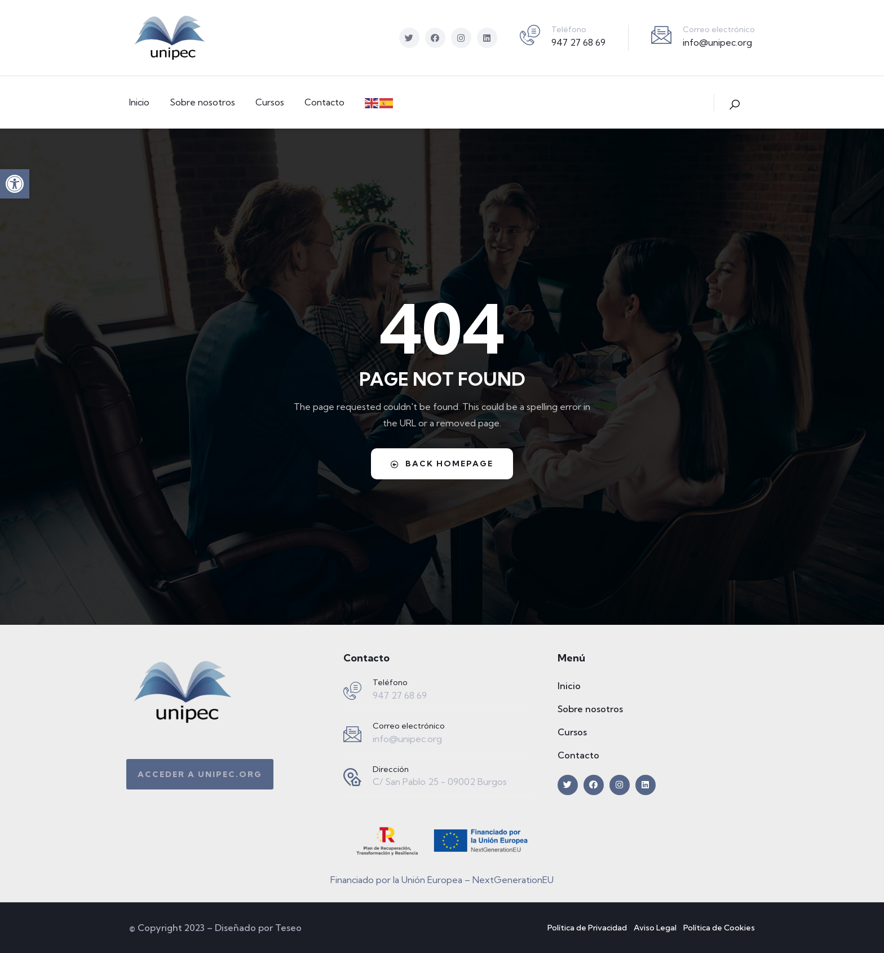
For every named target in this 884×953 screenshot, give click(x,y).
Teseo (288, 927)
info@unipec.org (717, 42)
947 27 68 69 (578, 42)
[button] (14, 183)
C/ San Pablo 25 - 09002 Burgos (440, 781)
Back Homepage (442, 463)
